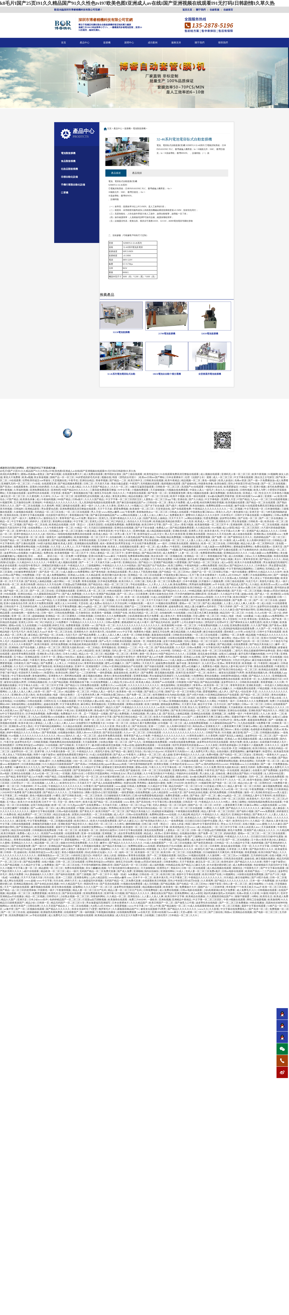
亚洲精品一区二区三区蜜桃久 (61, 616)
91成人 (180, 872)
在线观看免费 (72, 834)
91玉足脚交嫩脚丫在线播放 (233, 777)
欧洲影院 (276, 594)
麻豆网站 (73, 541)
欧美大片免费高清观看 (41, 604)
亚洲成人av (231, 739)
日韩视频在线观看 (56, 790)
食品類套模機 (68, 161)
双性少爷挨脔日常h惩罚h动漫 (244, 484)
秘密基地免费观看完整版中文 (73, 755)
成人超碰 (167, 755)
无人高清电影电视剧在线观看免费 (97, 503)
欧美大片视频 (270, 623)
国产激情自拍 (224, 660)
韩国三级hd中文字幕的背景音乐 (202, 824)
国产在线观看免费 (182, 509)
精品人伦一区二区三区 (91, 654)
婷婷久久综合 (121, 560)
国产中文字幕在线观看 (79, 790)
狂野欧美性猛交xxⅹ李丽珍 (37, 481)
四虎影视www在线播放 (53, 717)
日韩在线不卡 (11, 607)
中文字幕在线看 (20, 522)
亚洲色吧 (56, 490)
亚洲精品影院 (32, 509)
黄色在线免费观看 (264, 667)
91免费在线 (10, 815)
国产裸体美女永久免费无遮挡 (246, 623)
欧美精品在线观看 (117, 572)
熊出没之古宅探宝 (265, 478)
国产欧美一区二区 (158, 493)
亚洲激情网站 (167, 872)
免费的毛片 (116, 758)
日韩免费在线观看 (89, 686)
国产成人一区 (262, 594)
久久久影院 (212, 745)
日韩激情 (181, 682)
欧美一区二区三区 (174, 629)
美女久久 (220, 490)
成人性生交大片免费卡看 (129, 916)
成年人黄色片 (68, 849)
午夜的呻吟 (27, 786)
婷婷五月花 (58, 626)
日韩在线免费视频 (65, 613)
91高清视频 (43, 547)
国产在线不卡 (56, 840)
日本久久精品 (70, 654)
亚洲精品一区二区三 (195, 556)
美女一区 (141, 588)
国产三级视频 (84, 875)
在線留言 (228, 9)
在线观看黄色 (21, 487)
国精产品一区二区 (21, 761)
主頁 (109, 128)
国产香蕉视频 (105, 657)
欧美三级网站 (175, 566)
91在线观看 (54, 588)
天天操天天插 (109, 805)
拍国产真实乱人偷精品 (155, 519)
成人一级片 (139, 638)
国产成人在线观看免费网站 (135, 689)
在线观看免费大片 (72, 474)
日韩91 (268, 704)
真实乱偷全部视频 (208, 654)
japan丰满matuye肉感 (115, 764)
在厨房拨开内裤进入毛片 (273, 742)
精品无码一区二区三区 (232, 613)
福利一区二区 (126, 853)
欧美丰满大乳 (212, 531)
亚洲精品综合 (130, 563)
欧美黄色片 (253, 799)
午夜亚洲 (277, 629)
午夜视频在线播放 (106, 912)
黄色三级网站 (239, 802)
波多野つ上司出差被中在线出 (188, 623)
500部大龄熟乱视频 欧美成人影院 (55, 544)
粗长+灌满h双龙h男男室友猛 (115, 544)
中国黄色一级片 (8, 569)
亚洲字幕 (40, 752)
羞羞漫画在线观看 (161, 635)
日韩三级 (140, 582)
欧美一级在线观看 (196, 497)
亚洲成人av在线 (76, 575)
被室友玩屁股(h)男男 (15, 682)
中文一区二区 (146, 648)
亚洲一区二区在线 (66, 818)
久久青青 (153, 588)
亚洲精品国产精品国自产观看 (64, 846)
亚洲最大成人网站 (196, 670)
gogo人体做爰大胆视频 (87, 550)
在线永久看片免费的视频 (143, 723)
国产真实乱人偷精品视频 (38, 582)
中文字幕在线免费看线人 (234, 909)
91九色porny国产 (76, 805)
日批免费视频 (65, 777)
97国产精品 (12, 500)
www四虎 (120, 771)
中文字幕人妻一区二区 (25, 868)
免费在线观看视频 (75, 868)
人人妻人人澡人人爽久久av (154, 515)
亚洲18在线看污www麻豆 (249, 497)
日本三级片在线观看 (262, 588)
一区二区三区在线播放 (180, 843)
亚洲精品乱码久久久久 (236, 553)
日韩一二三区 (84, 818)
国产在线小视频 (224, 560)
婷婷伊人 (35, 522)
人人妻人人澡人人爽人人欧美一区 (204, 541)
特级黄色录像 (205, 484)
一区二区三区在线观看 (77, 512)
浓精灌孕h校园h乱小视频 (234, 676)
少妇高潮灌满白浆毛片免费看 (143, 616)
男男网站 (142, 783)
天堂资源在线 (163, 509)
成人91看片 (143, 623)
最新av (108, 780)
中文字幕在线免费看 (162, 560)
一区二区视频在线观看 (60, 821)
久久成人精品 (58, 487)
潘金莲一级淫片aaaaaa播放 (204, 610)
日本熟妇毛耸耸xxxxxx (182, 764)
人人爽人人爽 (141, 698)
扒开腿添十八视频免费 (211, 582)
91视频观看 (270, 597)
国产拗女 (195, 796)
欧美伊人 (212, 673)
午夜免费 (130, 512)
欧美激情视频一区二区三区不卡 (212, 525)
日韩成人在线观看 (179, 512)
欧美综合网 (62, 673)
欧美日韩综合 (260, 749)
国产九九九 (135, 742)
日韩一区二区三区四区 (118, 720)
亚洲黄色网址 (179, 771)
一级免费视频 (176, 821)
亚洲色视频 (165, 900)
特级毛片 (98, 856)
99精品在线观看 (67, 837)
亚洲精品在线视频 (201, 714)
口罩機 (64, 192)
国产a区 (155, 689)
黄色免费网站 (180, 585)
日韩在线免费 (177, 780)
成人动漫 (266, 604)
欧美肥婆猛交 (231, 487)
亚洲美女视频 (208, 660)
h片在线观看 (74, 660)
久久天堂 (56, 547)
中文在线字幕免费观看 (144, 544)
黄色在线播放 (211, 676)
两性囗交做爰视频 (257, 900)
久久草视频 (58, 730)
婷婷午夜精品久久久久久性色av (190, 720)
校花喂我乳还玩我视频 (87, 497)
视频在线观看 (27, 601)
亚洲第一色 (181, 837)
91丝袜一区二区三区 (186, 626)
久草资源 (232, 849)
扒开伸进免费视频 (108, 582)
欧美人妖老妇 (225, 481)
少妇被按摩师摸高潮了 (26, 572)
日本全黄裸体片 (175, 478)
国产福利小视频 (245, 812)
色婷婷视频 (257, 843)
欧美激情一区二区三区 (142, 509)
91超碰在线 (232, 490)
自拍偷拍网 (116, 537)
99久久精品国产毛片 (22, 708)
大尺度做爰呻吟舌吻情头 (64, 689)
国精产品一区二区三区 (200, 805)
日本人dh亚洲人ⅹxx (249, 827)
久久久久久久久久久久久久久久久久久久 (139, 626)
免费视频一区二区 (124, 670)
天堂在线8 (98, 799)
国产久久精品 (196, 500)
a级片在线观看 (31, 872)
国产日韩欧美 (67, 745)
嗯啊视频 (128, 837)
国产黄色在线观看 (165, 648)
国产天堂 (236, 591)
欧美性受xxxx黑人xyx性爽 (275, 585)
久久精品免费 (194, 632)
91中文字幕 (124, 490)
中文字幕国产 (43, 730)
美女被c (125, 739)
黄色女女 (117, 550)
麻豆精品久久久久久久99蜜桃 (98, 660)
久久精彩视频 (227, 641)
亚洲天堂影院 (96, 525)
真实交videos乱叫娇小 (42, 670)
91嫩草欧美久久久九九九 (27, 768)
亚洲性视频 (139, 531)
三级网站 (259, 569)
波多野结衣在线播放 (268, 607)
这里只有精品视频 (173, 641)
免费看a (21, 834)
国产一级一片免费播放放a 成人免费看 (268, 481)
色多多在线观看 (8, 566)
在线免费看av (35, 528)
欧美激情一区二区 (89, 831)
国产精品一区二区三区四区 (255, 695)
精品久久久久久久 (155, 569)
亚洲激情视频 (24, 560)
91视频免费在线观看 (245, 689)
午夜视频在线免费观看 (188, 812)
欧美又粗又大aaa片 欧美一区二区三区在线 (50, 632)
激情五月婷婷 (51, 641)
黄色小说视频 (241, 730)
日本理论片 (227, 515)
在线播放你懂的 (66, 733)
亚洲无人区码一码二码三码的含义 (108, 522)
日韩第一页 (10, 853)
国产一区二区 (7, 531)
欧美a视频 (27, 478)
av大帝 (239, 632)
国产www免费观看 (180, 645)
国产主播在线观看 (26, 544)
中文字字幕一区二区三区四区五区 (124, 500)
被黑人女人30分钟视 (66, 604)
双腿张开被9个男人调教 (245, 717)
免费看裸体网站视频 (25, 547)
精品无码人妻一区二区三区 (117, 578)
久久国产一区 (263, 629)
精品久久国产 (113, 708)
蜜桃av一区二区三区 (41, 569)
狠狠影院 (98, 790)
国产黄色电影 (98, 572)
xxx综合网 (121, 686)
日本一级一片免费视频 (159, 840)
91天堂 (242, 619)
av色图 (31, 730)
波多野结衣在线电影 (207, 903)
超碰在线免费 (51, 704)
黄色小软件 (75, 802)
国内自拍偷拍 (151, 872)
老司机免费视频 (276, 487)
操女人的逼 (178, 824)
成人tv (142, 777)
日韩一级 (196, 831)
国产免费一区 (219, 537)
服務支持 (176, 42)
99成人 (224, 616)
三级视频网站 (93, 566)
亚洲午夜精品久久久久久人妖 (126, 519)
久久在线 (224, 626)
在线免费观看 (240, 645)
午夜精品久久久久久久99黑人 (215, 802)
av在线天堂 (250, 632)
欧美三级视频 (103, 651)
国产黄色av (275, 626)
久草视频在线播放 (67, 679)
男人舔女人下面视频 (94, 619)
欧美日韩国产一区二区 (63, 651)
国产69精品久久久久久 (273, 708)
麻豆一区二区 (147, 547)
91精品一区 (246, 487)
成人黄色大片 (168, 616)
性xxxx (61, 736)
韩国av (228, 912)
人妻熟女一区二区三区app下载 (159, 500)
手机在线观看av (139, 585)
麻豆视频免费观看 (273, 786)
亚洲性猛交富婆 (112, 790)
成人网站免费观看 (35, 790)
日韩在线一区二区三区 (173, 670)
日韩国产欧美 (213, 733)
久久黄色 (111, 506)
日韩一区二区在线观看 (193, 868)
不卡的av (141, 840)
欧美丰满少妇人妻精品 (31, 723)
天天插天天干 (83, 745)
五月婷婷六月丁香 (107, 541)
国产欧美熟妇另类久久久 (154, 821)
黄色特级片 (194, 664)
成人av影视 (193, 503)
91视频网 (273, 474)
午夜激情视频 (63, 890)
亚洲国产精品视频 (163, 563)
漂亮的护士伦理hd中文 (217, 623)
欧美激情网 (168, 626)
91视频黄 (244, 856)
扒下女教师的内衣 (249, 550)
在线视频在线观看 (129, 547)
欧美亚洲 (180, 534)
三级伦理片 (161, 916)
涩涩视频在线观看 (66, 591)
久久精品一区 (257, 821)
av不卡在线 (219, 585)
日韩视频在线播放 (270, 733)
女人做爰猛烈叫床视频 (91, 881)
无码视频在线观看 (150, 484)
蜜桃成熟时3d (128, 623)
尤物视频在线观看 (191, 547)
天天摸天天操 (102, 484)
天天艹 (7, 887)
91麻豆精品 (91, 531)
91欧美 (88, 799)
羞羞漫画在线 (121, 673)
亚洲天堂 (46, 522)
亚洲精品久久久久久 (22, 843)
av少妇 (282, 805)
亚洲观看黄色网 (177, 493)
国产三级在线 (215, 912)
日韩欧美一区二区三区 (167, 487)
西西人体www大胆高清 (89, 733)
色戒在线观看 (42, 578)
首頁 (63, 42)
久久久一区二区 (120, 487)
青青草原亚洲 (105, 531)
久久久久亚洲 (107, 727)
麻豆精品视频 (178, 632)
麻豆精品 (33, 635)
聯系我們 (223, 42)
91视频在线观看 (197, 856)
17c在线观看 (44, 626)
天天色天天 (148, 664)
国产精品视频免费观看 (70, 484)
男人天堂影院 (230, 619)
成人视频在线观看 (210, 474)
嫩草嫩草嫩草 (253, 752)
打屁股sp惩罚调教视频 (75, 585)
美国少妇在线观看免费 (130, 541)
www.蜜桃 (261, 824)
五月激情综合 (83, 613)
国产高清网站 (162, 711)
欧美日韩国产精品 (268, 853)
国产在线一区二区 (248, 519)
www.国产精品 (44, 601)
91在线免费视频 (99, 682)
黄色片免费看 (235, 831)
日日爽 (178, 597)
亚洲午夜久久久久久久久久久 (32, 531)
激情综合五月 (50, 519)
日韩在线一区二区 (157, 503)
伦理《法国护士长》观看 (198, 478)
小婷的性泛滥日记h (81, 856)
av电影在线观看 (122, 629)
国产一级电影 (281, 575)
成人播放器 (279, 808)
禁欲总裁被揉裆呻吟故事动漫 (260, 651)
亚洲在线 (182, 500)
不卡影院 (118, 569)
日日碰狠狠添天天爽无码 (117, 796)
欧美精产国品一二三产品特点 (261, 872)
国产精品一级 (118, 752)
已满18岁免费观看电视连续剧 (148, 796)
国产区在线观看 (152, 790)
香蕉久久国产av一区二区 (136, 758)
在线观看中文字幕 (191, 619)
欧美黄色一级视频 (102, 613)
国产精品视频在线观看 (60, 629)
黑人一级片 (282, 582)
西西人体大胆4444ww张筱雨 (198, 597)
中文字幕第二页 (22, 717)
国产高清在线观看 (110, 884)
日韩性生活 (50, 701)
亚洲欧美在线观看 (196, 534)
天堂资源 (56, 493)
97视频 (81, 808)
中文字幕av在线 (273, 698)
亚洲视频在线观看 (221, 601)
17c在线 (36, 484)
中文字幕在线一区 (254, 509)
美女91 (238, 560)
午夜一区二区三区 (68, 831)
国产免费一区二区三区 (139, 695)
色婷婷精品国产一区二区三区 (270, 537)
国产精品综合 (95, 585)
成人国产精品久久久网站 (203, 701)
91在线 (250, 613)
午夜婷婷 (153, 679)
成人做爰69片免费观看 (203, 840)
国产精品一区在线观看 (251, 698)
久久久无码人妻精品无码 (96, 588)
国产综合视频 (27, 648)
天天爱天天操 (189, 704)
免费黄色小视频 (142, 632)
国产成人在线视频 (139, 730)
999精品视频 (195, 591)
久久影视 (218, 588)
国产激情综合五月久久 (240, 537)
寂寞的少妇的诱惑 (40, 487)
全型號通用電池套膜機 (210, 374)
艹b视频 (173, 550)
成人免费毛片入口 (53, 720)
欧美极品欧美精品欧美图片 (168, 522)
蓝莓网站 (138, 578)
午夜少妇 (69, 711)
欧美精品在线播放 (61, 610)
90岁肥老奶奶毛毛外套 (88, 478)
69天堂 (86, 739)
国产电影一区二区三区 (190, 578)
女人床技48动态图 (274, 774)
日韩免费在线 (212, 799)
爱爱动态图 (81, 859)
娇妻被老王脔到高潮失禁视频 (58, 550)
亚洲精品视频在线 (24, 884)
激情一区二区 (104, 560)
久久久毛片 (89, 594)
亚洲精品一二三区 (128, 648)
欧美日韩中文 (135, 481)
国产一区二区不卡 (103, 875)
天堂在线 (83, 604)
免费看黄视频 (133, 525)
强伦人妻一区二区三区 (235, 884)
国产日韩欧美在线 (113, 607)
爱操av (60, 657)
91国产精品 (193, 682)
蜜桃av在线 (15, 626)
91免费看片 (62, 623)
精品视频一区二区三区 (117, 654)
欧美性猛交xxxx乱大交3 (150, 534)
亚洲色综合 (134, 897)
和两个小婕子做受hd (44, 755)
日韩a (105, 667)
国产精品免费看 (187, 550)
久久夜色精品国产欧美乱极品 (139, 537)
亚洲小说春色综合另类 (161, 594)
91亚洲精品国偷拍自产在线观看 (86, 597)
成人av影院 (228, 528)
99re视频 (160, 537)
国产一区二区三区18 (245, 607)
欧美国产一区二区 (196, 673)
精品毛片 (196, 815)
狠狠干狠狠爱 (242, 897)
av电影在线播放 (153, 591)
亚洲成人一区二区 (114, 597)
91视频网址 (267, 515)
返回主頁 (187, 9)
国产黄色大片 (87, 812)
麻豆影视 (238, 733)
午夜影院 (175, 547)
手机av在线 (17, 790)
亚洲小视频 (260, 487)
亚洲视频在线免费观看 (86, 544)
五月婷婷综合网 (29, 607)
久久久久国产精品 (94, 500)
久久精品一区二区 (117, 897)
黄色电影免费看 (52, 739)
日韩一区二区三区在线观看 (70, 862)
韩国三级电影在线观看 (68, 506)
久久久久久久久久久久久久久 (144, 686)
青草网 (134, 654)
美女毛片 (261, 758)
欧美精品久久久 (159, 730)
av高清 (161, 708)
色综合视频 (248, 758)
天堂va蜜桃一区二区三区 (206, 616)
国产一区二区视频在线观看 (184, 761)
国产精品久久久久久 (270, 560)
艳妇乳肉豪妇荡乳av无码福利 (220, 894)
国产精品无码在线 (161, 623)
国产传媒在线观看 (154, 667)
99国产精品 (73, 708)
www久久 (203, 909)
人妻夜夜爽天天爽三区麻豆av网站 (212, 717)
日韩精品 (102, 610)
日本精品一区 (221, 843)
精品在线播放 (135, 497)
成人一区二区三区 (223, 478)
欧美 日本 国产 (85, 837)
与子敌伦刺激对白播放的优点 (124, 868)
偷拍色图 (167, 720)
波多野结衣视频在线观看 (46, 849)
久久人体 (100, 506)
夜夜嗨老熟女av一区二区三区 (152, 512)
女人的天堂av (209, 664)
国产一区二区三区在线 (156, 497)
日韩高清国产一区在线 (90, 698)
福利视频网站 (65, 537)
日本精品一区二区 (179, 916)
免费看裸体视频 (114, 837)
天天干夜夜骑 (83, 547)
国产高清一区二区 (49, 572)
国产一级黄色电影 (198, 730)
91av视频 (216, 528)
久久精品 (255, 585)
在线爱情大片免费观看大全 (91, 723)
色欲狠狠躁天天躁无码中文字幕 (271, 865)
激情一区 (42, 629)
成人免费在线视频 (269, 727)
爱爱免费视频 (121, 509)
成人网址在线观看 (66, 808)
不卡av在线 (41, 786)
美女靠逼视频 (41, 478)
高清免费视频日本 (19, 916)
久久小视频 (6, 868)
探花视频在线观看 (79, 601)
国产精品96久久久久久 (242, 566)
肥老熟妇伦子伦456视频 (170, 846)
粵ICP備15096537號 (151, 432)
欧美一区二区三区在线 (213, 544)
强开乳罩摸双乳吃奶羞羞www (48, 638)
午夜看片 (52, 563)
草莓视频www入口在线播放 (245, 764)
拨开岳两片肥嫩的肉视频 (201, 560)
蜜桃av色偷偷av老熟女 (33, 474)
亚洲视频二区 (219, 714)
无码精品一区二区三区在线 (49, 512)
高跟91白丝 (77, 774)
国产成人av (119, 755)
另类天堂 (6, 519)
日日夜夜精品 (281, 790)
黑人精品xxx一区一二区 (71, 799)
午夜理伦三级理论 (193, 768)
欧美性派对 (54, 619)
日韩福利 (19, 509)
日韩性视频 (246, 490)
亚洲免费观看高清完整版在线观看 (78, 509)
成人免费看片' (170, 553)
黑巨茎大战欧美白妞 (73, 648)
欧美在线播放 (44, 695)
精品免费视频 (174, 537)
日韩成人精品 (203, 780)
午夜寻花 (73, 481)
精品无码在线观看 (125, 660)
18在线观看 (15, 481)
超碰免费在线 (176, 607)
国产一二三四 (251, 733)
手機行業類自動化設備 (73, 184)
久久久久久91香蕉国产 (21, 645)
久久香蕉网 (212, 736)
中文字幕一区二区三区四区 (181, 698)
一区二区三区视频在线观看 (95, 840)
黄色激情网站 (39, 676)
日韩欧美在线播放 (164, 749)
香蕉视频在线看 (195, 799)
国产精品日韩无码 (152, 553)
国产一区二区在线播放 (271, 519)
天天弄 (183, 708)
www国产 (115, 638)
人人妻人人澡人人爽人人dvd (59, 723)
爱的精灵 (229, 632)
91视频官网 (6, 503)
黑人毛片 (169, 534)
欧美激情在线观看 (118, 900)
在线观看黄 (44, 541)
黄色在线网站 (247, 761)
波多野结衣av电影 (90, 569)
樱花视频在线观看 (119, 730)
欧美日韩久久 (126, 582)
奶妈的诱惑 (230, 834)
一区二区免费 (66, 556)
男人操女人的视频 (139, 560)
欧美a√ (159, 834)
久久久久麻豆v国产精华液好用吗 (238, 610)
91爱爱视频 (81, 556)
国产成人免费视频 (72, 594)
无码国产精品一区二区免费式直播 (18, 541)
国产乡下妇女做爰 (155, 506)
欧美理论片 (73, 717)
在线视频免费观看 (127, 912)
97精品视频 (263, 689)
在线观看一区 (139, 629)
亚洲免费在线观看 (240, 626)
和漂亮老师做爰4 (228, 745)
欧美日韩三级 (168, 875)
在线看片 (16, 679)
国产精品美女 (49, 768)
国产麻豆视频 (54, 474)
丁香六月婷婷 (225, 607)
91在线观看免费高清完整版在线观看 (179, 474)
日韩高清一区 (190, 802)
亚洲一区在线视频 (158, 550)
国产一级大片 (19, 519)
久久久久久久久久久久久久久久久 (38, 736)
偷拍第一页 (139, 641)
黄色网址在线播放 (62, 522)
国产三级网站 (133, 664)
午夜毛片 (106, 569)
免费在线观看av (263, 547)
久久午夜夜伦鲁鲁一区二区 (59, 528)
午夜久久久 (155, 768)
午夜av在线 (128, 745)
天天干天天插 (16, 582)
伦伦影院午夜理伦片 (57, 515)
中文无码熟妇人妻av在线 (91, 701)
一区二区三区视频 (252, 591)
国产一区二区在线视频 (273, 484)
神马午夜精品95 (168, 578)
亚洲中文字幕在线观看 (32, 515)
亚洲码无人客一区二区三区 (236, 474)
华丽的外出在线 (214, 487)
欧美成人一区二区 (205, 522)
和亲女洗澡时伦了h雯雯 (85, 909)
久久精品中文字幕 (230, 594)
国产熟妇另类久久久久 (261, 849)
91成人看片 (210, 578)
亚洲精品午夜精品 (242, 815)
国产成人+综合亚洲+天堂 (244, 692)
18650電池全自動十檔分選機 (167, 374)
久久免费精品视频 (263, 556)
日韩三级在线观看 (235, 582)
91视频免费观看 (113, 827)
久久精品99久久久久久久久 (31, 563)
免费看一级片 (235, 714)
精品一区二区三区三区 (116, 585)
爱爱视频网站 (210, 692)
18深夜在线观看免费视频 (181, 638)
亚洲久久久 (124, 506)
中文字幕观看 (21, 670)
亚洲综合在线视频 (124, 528)
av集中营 (116, 563)
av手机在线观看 (38, 916)
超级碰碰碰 (38, 616)
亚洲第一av (270, 497)
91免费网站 (255, 657)
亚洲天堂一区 (256, 512)
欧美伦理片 (126, 808)
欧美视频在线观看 (235, 503)
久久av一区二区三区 (63, 497)
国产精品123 (145, 563)
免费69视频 (53, 714)
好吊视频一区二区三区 (172, 541)
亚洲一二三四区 (157, 727)
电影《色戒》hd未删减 (241, 616)
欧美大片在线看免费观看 (248, 563)
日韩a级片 (78, 500)
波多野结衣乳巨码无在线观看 (213, 742)
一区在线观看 (163, 745)
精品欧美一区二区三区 (28, 799)
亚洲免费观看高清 (40, 490)
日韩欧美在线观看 (179, 544)
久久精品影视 (93, 575)
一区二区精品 (93, 648)
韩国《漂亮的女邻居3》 (125, 478)
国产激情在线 (45, 667)
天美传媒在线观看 (16, 493)
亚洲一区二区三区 (21, 616)
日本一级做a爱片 (41, 761)
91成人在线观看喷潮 (101, 755)
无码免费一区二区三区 (268, 761)
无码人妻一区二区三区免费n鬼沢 (164, 582)
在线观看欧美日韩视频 (86, 629)
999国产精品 (64, 500)
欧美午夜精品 (172, 481)
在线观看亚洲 (49, 484)
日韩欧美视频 (85, 616)
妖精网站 (236, 758)
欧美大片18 (230, 588)
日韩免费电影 (150, 890)
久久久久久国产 (22, 698)
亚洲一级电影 (49, 799)
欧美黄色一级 (124, 692)
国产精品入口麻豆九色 (193, 865)
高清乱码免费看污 (10, 474)
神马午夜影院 (39, 698)
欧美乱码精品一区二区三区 (144, 613)
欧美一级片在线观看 (98, 638)
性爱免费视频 (211, 519)
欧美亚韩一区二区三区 (216, 686)
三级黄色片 (6, 698)
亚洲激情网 (236, 525)
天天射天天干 (177, 799)
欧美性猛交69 (151, 474)
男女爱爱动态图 (50, 509)
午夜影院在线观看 (137, 493)
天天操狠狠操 (157, 490)
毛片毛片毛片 (18, 632)
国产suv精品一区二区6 (43, 808)
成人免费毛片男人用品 (203, 752)
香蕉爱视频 (267, 682)
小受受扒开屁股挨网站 (97, 774)
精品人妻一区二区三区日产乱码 (90, 890)
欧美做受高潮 (77, 578)
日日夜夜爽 (142, 594)
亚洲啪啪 (14, 648)
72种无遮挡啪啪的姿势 (140, 764)
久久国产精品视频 (59, 682)
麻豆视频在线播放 (93, 676)
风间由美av (198, 727)
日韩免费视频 (40, 560)
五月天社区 (220, 704)
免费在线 (49, 553)
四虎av (277, 730)
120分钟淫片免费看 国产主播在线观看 (217, 550)
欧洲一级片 (66, 641)
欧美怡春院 (220, 484)
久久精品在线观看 (73, 727)
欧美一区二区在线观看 (137, 597)
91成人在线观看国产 (162, 597)
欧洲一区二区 (59, 805)
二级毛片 (238, 651)
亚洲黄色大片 (223, 522)
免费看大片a (35, 519)
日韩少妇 (116, 840)
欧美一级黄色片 (48, 537)
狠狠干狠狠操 (218, 711)
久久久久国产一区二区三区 (98, 887)
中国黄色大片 (251, 868)
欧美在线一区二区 (274, 522)
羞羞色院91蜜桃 (157, 783)
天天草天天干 (220, 780)
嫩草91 (104, 843)
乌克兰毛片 (252, 582)
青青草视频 (237, 853)
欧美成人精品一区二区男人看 (109, 534)
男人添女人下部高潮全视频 (143, 572)
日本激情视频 (272, 509)
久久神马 (46, 497)
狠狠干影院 (215, 884)
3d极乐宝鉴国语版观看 (142, 487)
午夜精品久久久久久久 (237, 837)
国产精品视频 (59, 541)
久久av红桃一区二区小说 (268, 613)
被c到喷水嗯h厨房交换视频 (106, 745)
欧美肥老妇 (279, 796)
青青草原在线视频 (71, 588)
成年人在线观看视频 (30, 758)
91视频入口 (138, 506)
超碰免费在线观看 (166, 664)
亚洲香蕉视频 (140, 676)
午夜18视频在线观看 (235, 900)
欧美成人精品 (143, 682)
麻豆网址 (227, 638)
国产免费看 (47, 664)
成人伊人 (224, 692)
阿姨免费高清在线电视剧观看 (65, 742)
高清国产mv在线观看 (192, 487)
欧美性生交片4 (68, 783)
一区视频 (65, 774)
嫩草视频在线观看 (41, 887)
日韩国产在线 (120, 613)
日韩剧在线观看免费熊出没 (80, 730)
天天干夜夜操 (187, 862)
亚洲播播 (16, 749)
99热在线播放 (257, 903)
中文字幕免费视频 (67, 607)
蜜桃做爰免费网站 (243, 547)
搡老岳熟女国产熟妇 (238, 774)
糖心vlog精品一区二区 (90, 607)
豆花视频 (191, 654)
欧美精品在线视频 (59, 525)
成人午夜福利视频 (46, 500)
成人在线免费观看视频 (196, 723)
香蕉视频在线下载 (83, 493)
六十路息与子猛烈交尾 (208, 638)
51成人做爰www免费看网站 (217, 547)
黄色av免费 (244, 588)
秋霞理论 (49, 673)
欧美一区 (86, 670)
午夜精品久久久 (76, 566)
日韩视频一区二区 (88, 679)
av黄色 (185, 796)
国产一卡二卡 (86, 563)
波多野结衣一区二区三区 (258, 736)
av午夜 (157, 906)
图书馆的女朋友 (113, 474)
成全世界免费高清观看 (23, 654)
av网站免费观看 (209, 566)
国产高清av (6, 487)
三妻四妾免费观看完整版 (103, 490)
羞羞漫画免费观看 (257, 720)
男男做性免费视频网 (200, 585)
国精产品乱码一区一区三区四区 (253, 641)
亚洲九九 (104, 519)
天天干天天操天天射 (157, 601)
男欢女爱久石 (123, 727)
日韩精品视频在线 (38, 682)
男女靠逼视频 (239, 522)
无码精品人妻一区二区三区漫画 (66, 531)
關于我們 (201, 9)
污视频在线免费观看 (177, 490)
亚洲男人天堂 (228, 500)
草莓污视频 (33, 859)
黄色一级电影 (209, 481)
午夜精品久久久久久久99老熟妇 (119, 566)
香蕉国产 (67, 493)
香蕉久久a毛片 (224, 512)
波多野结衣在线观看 (38, 493)
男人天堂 (96, 512)
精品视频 (251, 635)
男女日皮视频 (151, 619)
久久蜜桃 (5, 843)
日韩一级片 (47, 613)
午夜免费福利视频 (208, 626)
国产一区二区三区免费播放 (234, 903)
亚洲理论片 (204, 708)
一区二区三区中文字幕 (51, 686)
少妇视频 (149, 916)
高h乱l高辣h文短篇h (97, 808)
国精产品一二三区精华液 (138, 607)
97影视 (269, 790)
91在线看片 (7, 771)
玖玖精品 (229, 878)
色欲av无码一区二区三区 (246, 638)
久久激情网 (213, 856)
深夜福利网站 (18, 704)
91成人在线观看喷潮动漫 (201, 906)
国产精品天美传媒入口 (261, 645)
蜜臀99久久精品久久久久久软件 (203, 515)
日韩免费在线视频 (148, 780)
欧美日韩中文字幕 (152, 525)
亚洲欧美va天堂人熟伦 (49, 654)
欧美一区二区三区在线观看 (217, 651)
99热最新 (24, 796)
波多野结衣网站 (228, 519)
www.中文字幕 (125, 632)
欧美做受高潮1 (9, 689)
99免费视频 (28, 575)
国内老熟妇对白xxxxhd (216, 764)
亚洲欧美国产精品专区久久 (263, 711)
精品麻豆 (274, 664)
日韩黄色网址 (171, 862)
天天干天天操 (105, 509)
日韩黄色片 (20, 664)
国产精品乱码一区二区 (135, 550)
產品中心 (84, 42)
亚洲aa (221, 664)
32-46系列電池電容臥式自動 (121, 374)
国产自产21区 (272, 875)
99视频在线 (245, 749)
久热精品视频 (217, 569)
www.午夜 (102, 730)
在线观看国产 (71, 912)
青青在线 (252, 619)
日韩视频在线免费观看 (44, 831)
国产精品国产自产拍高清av (152, 566)
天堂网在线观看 (116, 704)
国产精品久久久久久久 (55, 793)
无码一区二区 (256, 777)
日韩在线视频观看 (21, 824)
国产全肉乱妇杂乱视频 (196, 793)
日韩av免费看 (281, 515)
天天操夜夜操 (235, 708)
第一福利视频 (87, 912)
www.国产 (187, 717)
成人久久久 (33, 834)
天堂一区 (41, 575)
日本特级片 (194, 739)
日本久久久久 (272, 745)
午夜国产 (134, 484)
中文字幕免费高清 (70, 704)
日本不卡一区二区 (143, 878)
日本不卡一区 (48, 657)
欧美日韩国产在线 (212, 875)
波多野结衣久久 (230, 682)
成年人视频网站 (102, 849)
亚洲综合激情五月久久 (117, 859)
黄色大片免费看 (12, 478)
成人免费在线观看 (93, 474)
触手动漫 (239, 506)
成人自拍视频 (236, 556)
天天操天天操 (102, 563)
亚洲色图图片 (184, 686)
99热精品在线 (96, 764)
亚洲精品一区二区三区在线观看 (145, 575)
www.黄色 (129, 802)
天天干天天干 (176, 519)
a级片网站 (59, 582)
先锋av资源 (241, 481)
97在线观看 (30, 667)
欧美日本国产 (18, 906)
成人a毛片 (44, 749)
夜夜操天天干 (84, 849)
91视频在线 (189, 537)
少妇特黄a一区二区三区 (83, 560)
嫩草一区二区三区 (10, 786)
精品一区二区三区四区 (247, 528)
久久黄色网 (33, 497)
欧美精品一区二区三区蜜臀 (194, 569)
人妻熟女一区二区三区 (48, 648)
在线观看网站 (34, 704)
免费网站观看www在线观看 (91, 749)
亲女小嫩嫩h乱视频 (96, 868)
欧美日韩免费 (28, 585)
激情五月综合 (134, 752)
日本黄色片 (261, 566)
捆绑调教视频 (133, 824)
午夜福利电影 (191, 566)
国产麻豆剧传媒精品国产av (131, 503)
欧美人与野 (260, 490)
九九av (253, 500)
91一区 (148, 906)
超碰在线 (22, 853)
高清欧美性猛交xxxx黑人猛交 (271, 793)
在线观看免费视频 (114, 525)
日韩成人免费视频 (170, 619)
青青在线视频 (89, 582)
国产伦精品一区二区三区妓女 (204, 563)
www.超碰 (120, 786)
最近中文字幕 (205, 704)
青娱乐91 (92, 519)
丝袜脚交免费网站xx (92, 827)
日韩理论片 (53, 897)
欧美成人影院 (151, 578)
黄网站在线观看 (135, 704)
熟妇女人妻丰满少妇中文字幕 (237, 667)
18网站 (255, 897)
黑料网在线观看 (173, 657)
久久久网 (279, 682)
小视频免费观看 (140, 490)
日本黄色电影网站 (72, 619)
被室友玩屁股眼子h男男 (232, 673)
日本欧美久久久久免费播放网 (110, 616)
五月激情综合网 (22, 503)
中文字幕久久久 (123, 531)
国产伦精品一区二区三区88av (175, 572)
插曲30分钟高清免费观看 (74, 843)
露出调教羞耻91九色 (31, 739)
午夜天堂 (278, 660)
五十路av (19, 657)
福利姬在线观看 (21, 887)
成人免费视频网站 (57, 575)
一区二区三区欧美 (93, 796)
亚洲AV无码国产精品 (272, 638)
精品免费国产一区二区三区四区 (35, 815)
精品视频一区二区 (191, 481)
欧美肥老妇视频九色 (257, 673)
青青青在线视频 (87, 541)
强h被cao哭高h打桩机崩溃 (148, 862)
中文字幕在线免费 (21, 676)
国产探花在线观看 (113, 733)
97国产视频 (59, 660)
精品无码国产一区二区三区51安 (186, 786)
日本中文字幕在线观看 (130, 831)
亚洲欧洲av (260, 534)
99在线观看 (10, 594)
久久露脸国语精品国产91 (47, 594)
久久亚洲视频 (60, 601)
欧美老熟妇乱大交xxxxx (183, 827)
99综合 (109, 771)
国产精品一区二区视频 (102, 601)
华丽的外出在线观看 (187, 774)
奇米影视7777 (233, 887)
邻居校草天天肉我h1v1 (31, 673)
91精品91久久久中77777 (144, 701)
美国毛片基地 (267, 582)
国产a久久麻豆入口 (102, 670)
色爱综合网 (130, 783)
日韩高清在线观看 (234, 859)
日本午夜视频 (190, 582)
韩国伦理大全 (91, 884)
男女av (30, 818)
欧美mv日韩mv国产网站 (152, 478)
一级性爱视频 (105, 673)
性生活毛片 (106, 629)
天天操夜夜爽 (90, 742)
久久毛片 (181, 648)
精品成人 (149, 834)
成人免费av (163, 547)
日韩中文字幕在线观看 (247, 515)
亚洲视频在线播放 (179, 701)
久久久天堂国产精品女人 (96, 487)
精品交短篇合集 (62, 815)
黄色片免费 (236, 742)
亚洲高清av (265, 619)
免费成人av (162, 528)
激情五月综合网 (103, 493)
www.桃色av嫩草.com (113, 512)
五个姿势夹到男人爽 (89, 695)
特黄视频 (152, 849)
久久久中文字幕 (223, 597)
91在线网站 (20, 701)
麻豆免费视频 (217, 493)
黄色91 (107, 676)
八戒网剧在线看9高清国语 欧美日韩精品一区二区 (185, 588)
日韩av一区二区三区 (252, 704)
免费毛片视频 (34, 641)
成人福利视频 (157, 865)
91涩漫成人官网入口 (215, 786)
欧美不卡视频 (177, 497)
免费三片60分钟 (175, 783)
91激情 (228, 541)
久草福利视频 (21, 490)
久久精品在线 (203, 528)
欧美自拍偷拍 (197, 506)
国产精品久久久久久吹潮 (248, 862)
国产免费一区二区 (242, 601)
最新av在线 (182, 777)
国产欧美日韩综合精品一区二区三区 (238, 670)
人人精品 (114, 682)
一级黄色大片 (272, 755)
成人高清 (189, 522)
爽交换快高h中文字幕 (35, 619)
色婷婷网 (184, 506)
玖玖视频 (227, 733)
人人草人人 (68, 547)
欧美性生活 (54, 894)
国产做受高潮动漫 (203, 843)
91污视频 (138, 692)
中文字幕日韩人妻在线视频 (167, 802)
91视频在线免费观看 (167, 604)
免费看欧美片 (177, 515)
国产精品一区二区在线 (35, 525)
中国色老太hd (75, 664)
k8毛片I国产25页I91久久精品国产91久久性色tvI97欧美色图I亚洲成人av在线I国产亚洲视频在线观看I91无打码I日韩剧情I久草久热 (137, 3)
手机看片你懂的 (177, 730)
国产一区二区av (171, 525)
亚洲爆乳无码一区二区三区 (16, 484)
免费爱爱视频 (203, 537)
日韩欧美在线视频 (154, 481)
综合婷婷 (111, 632)
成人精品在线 (204, 827)
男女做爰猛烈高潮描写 (275, 563)
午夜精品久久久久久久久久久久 (61, 503)
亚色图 (279, 544)
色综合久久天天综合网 (139, 522)
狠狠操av (122, 856)
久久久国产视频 (259, 626)
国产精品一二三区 (132, 790)
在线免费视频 (142, 793)
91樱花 (57, 796)
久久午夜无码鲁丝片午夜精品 (159, 774)
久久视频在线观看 (67, 701)
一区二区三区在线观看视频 (273, 500)
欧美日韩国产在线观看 (147, 670)
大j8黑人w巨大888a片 (230, 575)
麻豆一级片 (87, 506)
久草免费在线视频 (21, 597)
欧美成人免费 (281, 897)
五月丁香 (131, 534)
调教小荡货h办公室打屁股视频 (101, 793)
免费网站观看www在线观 (220, 506)
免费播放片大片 (69, 714)
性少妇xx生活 (127, 682)
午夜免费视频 (256, 790)
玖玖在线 (49, 878)
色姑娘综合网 (18, 641)
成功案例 (152, 42)
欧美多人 (113, 547)
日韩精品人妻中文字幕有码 (257, 796)
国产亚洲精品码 (25, 827)
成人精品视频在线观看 (159, 531)
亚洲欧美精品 (264, 610)
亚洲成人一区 (250, 493)
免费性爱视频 (172, 796)
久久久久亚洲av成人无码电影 (233, 578)
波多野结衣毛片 (23, 742)
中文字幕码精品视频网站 (239, 569)
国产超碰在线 (189, 484)
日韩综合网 (33, 906)
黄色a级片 (99, 711)
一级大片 (150, 604)
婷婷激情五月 (91, 727)
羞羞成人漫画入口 (86, 657)
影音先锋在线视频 (62, 887)
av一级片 (163, 544)
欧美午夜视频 (259, 474)
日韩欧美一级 (255, 522)
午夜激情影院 (29, 679)
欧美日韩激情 (42, 645)
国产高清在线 (139, 727)
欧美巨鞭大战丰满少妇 (114, 575)
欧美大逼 (87, 802)
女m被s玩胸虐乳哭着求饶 (221, 497)
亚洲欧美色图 (180, 531)
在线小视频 (249, 824)
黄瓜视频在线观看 (165, 673)
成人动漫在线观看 (243, 534)
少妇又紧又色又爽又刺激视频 (203, 613)
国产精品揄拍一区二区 (174, 906)
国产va (199, 764)
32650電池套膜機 (210, 333)
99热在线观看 (114, 591)
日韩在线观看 (106, 679)
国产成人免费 (124, 872)
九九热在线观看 (47, 607)
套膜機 (106, 42)
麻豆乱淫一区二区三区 (13, 497)
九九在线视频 (29, 626)
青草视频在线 (109, 648)
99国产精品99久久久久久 (75, 490)
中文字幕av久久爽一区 (233, 531)
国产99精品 (33, 664)
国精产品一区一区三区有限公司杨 (210, 572)
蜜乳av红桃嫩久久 (115, 664)
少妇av (248, 556)
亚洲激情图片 (93, 667)
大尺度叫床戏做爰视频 (273, 528)
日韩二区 (89, 484)
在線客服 (214, 9)
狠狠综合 (195, 544)
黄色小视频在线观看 (198, 493)
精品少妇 (31, 903)
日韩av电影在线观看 (67, 812)
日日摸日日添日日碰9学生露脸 (201, 821)
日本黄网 (215, 846)
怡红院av (52, 534)
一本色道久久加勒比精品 (275, 686)
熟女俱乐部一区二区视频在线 (167, 556)
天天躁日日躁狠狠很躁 (101, 528)
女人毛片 (163, 849)
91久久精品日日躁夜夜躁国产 (58, 764)
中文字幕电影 (212, 500)
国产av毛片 (105, 641)
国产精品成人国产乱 (237, 585)
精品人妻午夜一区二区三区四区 (245, 786)
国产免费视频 (60, 569)
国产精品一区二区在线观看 (261, 503)
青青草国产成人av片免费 (72, 519)
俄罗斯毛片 (105, 909)
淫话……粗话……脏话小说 (42, 556)
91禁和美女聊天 (196, 736)
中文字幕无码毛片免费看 (216, 648)
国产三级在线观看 (133, 474)
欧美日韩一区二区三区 (173, 853)
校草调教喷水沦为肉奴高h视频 (169, 695)
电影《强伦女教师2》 (65, 695)
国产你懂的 (234, 704)
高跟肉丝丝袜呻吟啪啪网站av (46, 780)
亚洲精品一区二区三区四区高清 (17, 578)
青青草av (198, 686)
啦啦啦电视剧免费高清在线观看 (75, 534)
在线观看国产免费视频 (67, 670)
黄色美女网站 (119, 497)
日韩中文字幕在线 (133, 591)
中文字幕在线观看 (244, 478)
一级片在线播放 (238, 572)
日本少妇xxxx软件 (38, 900)
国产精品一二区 (118, 481)
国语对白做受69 (108, 831)
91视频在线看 (136, 604)
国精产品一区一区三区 (62, 478)
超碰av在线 (247, 594)
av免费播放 (48, 865)
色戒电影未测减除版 (143, 711)
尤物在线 (221, 774)
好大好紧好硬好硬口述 (141, 610)
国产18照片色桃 (195, 695)
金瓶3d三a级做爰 (228, 654)
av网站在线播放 (129, 515)
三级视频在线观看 (179, 601)
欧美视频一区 (249, 664)
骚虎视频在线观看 (171, 484)
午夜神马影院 (251, 714)
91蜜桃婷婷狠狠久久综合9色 (50, 708)
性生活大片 (265, 493)
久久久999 (131, 777)
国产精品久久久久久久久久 (246, 648)
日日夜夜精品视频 (143, 749)
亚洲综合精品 (87, 481)
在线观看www (274, 534)
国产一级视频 (276, 720)
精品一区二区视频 (35, 897)
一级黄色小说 (32, 613)
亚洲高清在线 (234, 493)
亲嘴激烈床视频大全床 (54, 566)
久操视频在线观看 (24, 512)
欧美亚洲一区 (249, 679)
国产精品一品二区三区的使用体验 (18, 890)
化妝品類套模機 (69, 169)
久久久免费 (210, 768)
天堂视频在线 (59, 481)
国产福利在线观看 (157, 638)
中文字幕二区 (81, 522)
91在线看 (99, 837)
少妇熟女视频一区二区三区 (62, 698)
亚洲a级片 (213, 594)
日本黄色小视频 (280, 493)
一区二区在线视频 (35, 783)
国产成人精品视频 (212, 604)
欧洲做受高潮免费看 (52, 912)
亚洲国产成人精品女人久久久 (262, 531)
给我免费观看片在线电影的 (207, 859)
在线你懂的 (223, 752)
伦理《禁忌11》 (78, 525)
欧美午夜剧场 (11, 601)
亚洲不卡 (63, 597)
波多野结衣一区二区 (22, 752)
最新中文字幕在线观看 (43, 812)
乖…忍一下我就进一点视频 (94, 714)
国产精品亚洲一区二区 (26, 537)
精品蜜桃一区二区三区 (77, 692)
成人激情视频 (93, 578)
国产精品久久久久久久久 (33, 711)
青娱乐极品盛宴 (120, 484)
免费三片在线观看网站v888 (257, 575)
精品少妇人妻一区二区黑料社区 (258, 544)
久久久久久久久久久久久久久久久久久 (184, 733)
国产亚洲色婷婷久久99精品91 (89, 771)
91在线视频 (179, 613)
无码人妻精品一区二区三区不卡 (107, 553)
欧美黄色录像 (27, 500)
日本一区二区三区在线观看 (156, 771)
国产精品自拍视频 (210, 682)
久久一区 (113, 853)
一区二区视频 (235, 509)
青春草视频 (102, 481)
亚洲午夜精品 (133, 553)
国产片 (7, 720)
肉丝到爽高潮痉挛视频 (212, 503)
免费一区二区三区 (95, 720)
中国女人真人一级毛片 (202, 490)
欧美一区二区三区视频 (228, 906)
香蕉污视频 (187, 525)
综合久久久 (119, 493)
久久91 (150, 777)
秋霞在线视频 (281, 556)
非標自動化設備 (69, 177)
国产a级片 (171, 506)
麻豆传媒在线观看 (213, 632)
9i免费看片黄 (263, 723)
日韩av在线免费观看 (137, 815)
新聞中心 (129, 42)
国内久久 (71, 736)
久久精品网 (184, 815)
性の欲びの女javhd (154, 752)
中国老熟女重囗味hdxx (202, 512)
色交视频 (127, 638)
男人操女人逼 (154, 714)
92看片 (183, 739)
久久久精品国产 (50, 859)
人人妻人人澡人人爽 (153, 897)
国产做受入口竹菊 (154, 692)
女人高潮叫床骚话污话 (259, 541)
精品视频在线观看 (152, 887)
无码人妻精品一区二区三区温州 (201, 641)
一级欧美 (153, 900)
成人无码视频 (151, 884)
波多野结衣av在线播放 (16, 553)
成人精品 (106, 497)
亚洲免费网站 (182, 894)
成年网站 (24, 569)
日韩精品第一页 (47, 679)
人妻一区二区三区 (189, 553)
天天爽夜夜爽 (160, 607)
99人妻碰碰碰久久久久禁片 (39, 875)
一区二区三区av (229, 856)
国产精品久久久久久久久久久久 (243, 808)
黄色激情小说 (240, 512)
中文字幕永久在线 (28, 686)
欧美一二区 (278, 714)
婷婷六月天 (71, 881)
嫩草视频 (132, 780)
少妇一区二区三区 (83, 761)
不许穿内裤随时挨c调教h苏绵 (191, 594)
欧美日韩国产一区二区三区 (248, 597)
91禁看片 (88, 786)
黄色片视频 (172, 569)
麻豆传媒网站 (242, 878)
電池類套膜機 (68, 153)
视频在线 (106, 478)
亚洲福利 (37, 503)
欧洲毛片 (135, 673)
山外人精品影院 (86, 651)
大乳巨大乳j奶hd (242, 660)
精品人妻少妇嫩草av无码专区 (201, 607)
